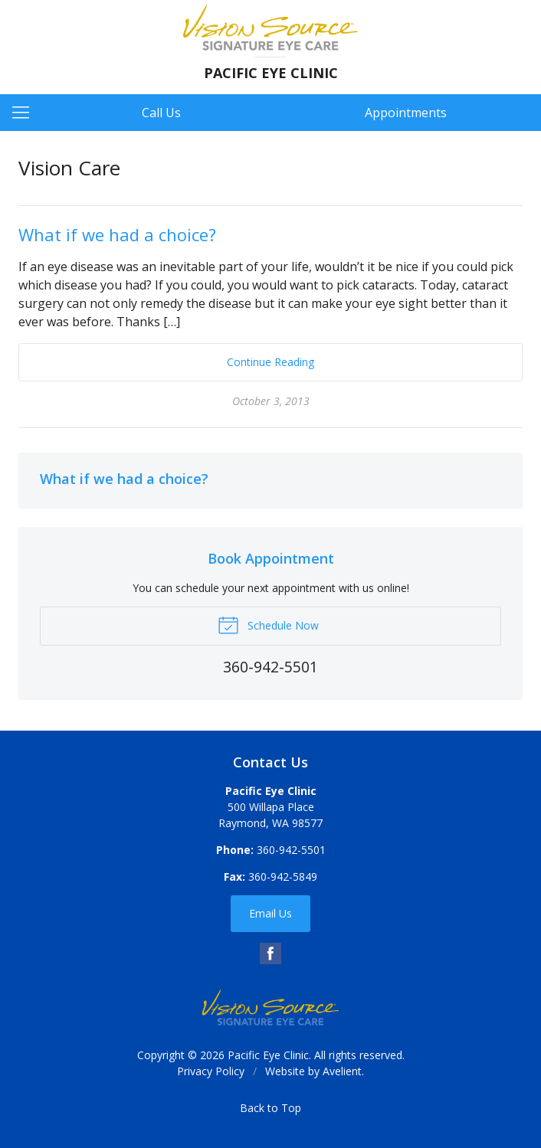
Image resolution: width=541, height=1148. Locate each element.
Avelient (342, 1071)
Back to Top (270, 1108)
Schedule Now (268, 624)
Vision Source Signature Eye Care (270, 1007)
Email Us (270, 913)
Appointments (406, 112)
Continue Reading (270, 362)
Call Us (161, 112)
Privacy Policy (210, 1071)
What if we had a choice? (117, 234)
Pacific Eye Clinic (268, 1055)
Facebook (270, 953)
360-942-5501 (291, 849)
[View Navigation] (26, 112)
